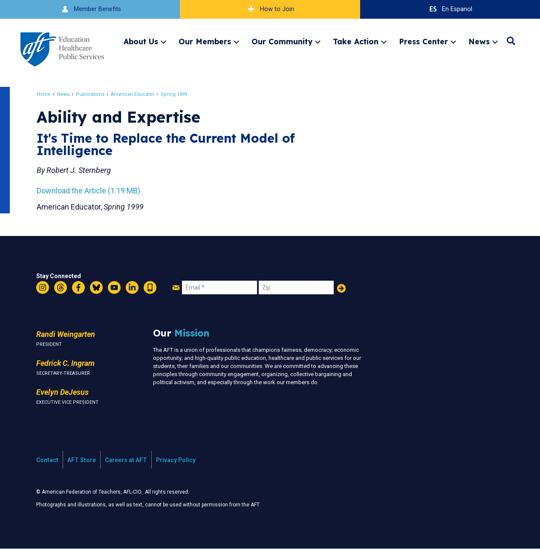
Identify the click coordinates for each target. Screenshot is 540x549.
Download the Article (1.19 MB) (89, 190)
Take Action (355, 41)
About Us (141, 41)
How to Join (269, 9)
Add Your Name (341, 288)
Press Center (423, 41)
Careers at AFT (126, 460)
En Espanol (449, 9)
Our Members (205, 41)
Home (45, 94)
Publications (91, 94)
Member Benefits (90, 9)
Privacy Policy (176, 460)
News (479, 41)
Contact (47, 460)
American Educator (133, 94)
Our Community (281, 41)
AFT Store (81, 460)
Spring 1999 (175, 94)
